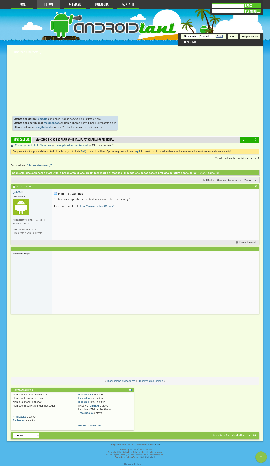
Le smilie (84, 398)
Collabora (102, 4)
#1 (256, 186)
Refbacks (19, 420)
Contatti (128, 4)
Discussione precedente (121, 380)
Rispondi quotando (246, 242)
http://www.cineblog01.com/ (97, 206)
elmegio (42, 118)
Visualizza (249, 180)
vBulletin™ (134, 449)
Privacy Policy (132, 464)
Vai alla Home (239, 435)
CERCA (248, 6)
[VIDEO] (94, 405)
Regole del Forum (89, 425)
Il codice (83, 401)
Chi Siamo (75, 4)
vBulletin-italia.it (147, 457)
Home (22, 4)
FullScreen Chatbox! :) (26, 52)
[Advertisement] (135, 85)
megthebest (51, 122)
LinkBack (207, 180)
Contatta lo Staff (221, 435)
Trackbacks (85, 412)
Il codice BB (85, 394)
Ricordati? (190, 42)
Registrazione (250, 36)
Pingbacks (19, 416)
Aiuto (233, 36)
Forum (48, 4)
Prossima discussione (150, 380)
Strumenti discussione (228, 180)
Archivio (252, 435)
